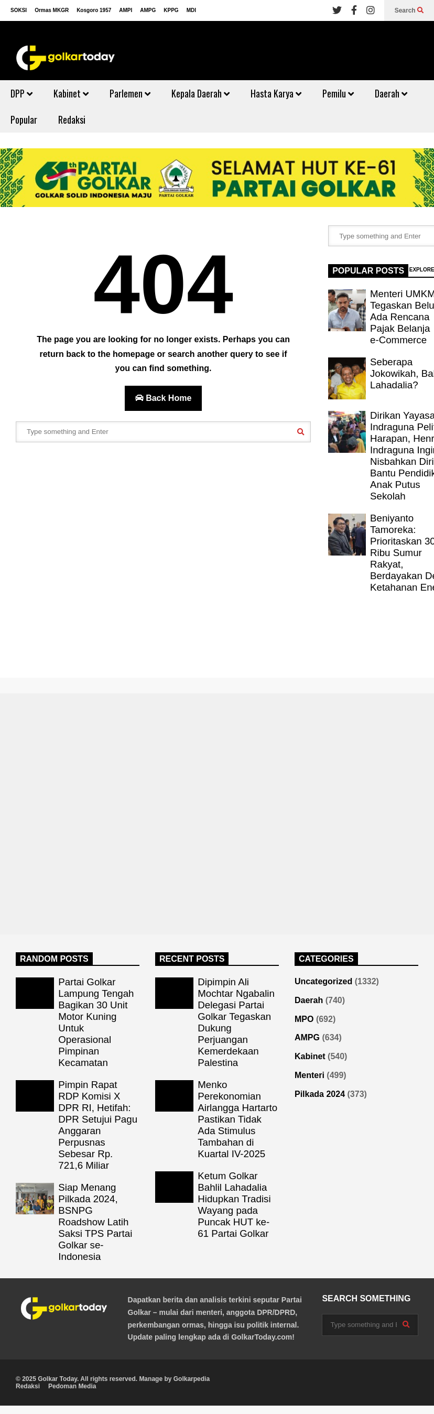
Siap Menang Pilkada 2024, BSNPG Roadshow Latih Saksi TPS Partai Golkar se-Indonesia (95, 1222)
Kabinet (71, 93)
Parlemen (130, 93)
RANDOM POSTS (54, 958)
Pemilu (338, 93)
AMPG (148, 10)
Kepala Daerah (200, 93)
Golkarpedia (191, 1379)
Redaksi (71, 119)
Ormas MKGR (52, 10)
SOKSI (18, 10)
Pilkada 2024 (320, 1094)
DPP (21, 93)
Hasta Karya (276, 93)
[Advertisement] (152, 560)
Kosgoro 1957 (94, 10)
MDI (191, 10)
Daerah (391, 93)
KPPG (171, 10)
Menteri (309, 1075)
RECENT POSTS (191, 958)
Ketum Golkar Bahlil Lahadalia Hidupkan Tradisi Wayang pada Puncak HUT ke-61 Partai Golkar (234, 1204)
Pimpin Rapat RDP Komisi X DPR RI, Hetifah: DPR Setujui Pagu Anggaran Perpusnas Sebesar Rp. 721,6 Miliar (97, 1125)
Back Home (163, 398)
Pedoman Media (72, 1386)
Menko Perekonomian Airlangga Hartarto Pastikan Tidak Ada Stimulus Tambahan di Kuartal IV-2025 (237, 1119)
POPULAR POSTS (368, 270)
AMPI (125, 10)
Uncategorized (323, 981)
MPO (304, 1019)
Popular (23, 119)
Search (409, 10)
